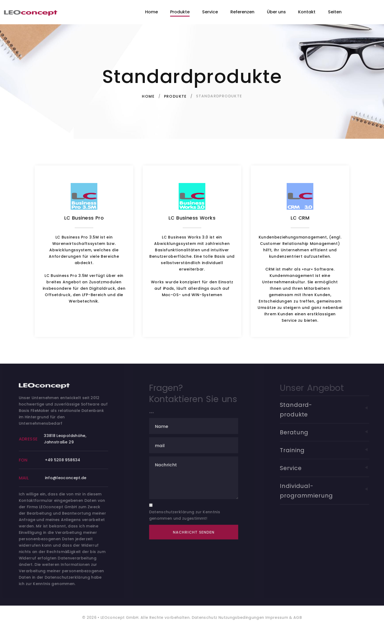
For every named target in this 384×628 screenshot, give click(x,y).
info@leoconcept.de (69, 477)
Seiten (335, 11)
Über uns (276, 11)
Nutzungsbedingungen (240, 620)
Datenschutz (204, 620)
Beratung (331, 432)
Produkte (180, 11)
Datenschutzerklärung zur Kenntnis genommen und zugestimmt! (190, 515)
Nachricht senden (199, 532)
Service (210, 11)
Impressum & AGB (283, 620)
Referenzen (242, 11)
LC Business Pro (84, 217)
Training (331, 450)
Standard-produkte (331, 409)
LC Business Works (192, 217)
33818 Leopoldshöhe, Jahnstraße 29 (68, 439)
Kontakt (306, 11)
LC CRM (300, 217)
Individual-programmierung (331, 490)
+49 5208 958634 (66, 460)
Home (151, 11)
